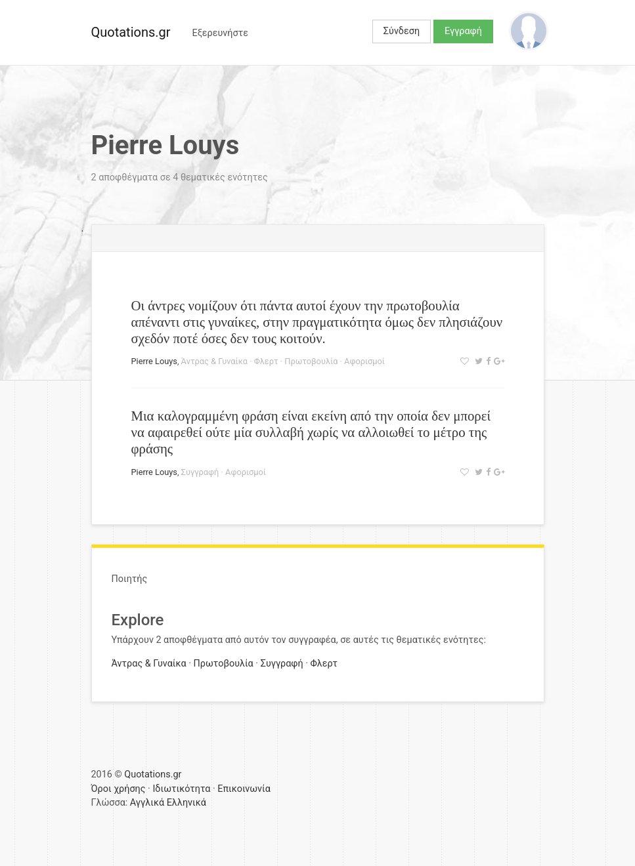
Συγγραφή (200, 472)
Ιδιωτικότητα (181, 788)
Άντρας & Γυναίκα (214, 361)
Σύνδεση (401, 31)
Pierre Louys (154, 361)
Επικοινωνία (244, 788)
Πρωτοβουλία (311, 361)
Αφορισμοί (364, 361)
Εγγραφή (463, 31)
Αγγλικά (147, 802)
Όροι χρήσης (118, 788)
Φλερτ (266, 361)
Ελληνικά (186, 802)
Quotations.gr (131, 32)
